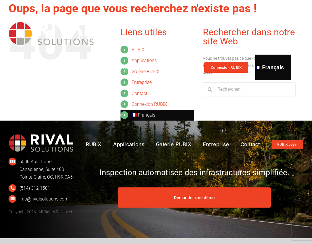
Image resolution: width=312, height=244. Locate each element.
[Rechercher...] (249, 89)
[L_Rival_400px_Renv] (41, 136)
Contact (139, 93)
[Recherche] (210, 89)
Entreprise (142, 82)
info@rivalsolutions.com (43, 199)
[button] (293, 67)
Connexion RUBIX (149, 104)
